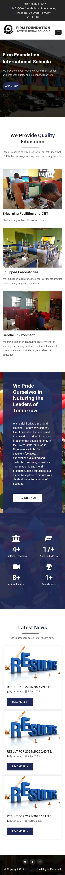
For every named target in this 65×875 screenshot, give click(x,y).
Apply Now (11, 86)
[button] (58, 32)
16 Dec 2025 (33, 821)
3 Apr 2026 (32, 691)
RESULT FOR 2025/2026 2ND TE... (30, 687)
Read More (20, 701)
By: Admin (14, 691)
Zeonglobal (31, 869)
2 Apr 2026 (32, 756)
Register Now (27, 498)
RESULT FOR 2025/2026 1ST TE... (30, 816)
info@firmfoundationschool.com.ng (32, 8)
